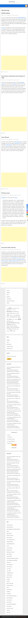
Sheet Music (9, 298)
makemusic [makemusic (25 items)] (17, 315)
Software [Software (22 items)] (8, 327)
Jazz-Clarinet (9, 566)
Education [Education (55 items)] (9, 311)
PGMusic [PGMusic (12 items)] (16, 319)
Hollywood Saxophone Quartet (12, 558)
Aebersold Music (10, 527)
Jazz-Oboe (9, 570)
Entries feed (9, 344)
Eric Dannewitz (9, 547)
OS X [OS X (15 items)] (13, 319)
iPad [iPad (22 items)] (14, 313)
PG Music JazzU (5, 193)
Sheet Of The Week (10, 300)
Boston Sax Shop (10, 535)
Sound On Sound (10, 608)
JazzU (16, 197)
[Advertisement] (14, 63)
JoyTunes (3, 27)
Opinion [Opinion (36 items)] (10, 319)
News (3, 243)
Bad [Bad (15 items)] (12, 308)
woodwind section (20, 259)
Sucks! (9, 434)
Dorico (8, 545)
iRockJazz (9, 562)
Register (8, 340)
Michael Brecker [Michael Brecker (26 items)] (13, 316)
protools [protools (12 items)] (12, 321)
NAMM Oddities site (22, 17)
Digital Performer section (14, 260)
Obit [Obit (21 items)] (7, 319)
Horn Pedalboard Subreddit (12, 560)
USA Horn (8, 612)
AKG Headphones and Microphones (13, 529)
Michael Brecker (10, 585)
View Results (14, 447)
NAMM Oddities (5, 13)
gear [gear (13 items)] (18, 311)
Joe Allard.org (9, 575)
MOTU (8, 587)
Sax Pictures (9, 602)
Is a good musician (11, 439)
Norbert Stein (9, 589)
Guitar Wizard (5, 137)
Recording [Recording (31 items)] (17, 322)
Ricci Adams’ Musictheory (12, 595)
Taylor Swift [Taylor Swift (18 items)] (13, 327)
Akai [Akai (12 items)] (7, 308)
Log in (8, 342)
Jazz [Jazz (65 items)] (8, 315)
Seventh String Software (11, 604)
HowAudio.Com (15, 257)
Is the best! (10, 437)
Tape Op (8, 610)
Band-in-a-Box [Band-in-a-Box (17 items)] (16, 308)
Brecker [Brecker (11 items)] (11, 309)
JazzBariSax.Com (10, 572)
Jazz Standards (10, 564)
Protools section (4, 260)
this (6, 146)
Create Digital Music (10, 543)
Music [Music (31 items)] (19, 316)
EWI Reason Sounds (10, 552)
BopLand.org (9, 533)
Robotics (14, 83)
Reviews (8, 296)
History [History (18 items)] (8, 313)
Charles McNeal (10, 541)
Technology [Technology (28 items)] (9, 328)
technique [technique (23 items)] (17, 327)
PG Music (3, 197)
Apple (8, 531)
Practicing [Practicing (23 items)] (9, 321)
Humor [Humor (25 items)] (11, 313)
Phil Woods (9, 593)
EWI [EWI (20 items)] (13, 311)
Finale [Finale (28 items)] (15, 311)
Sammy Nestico (10, 597)
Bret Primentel (9, 537)
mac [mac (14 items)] (14, 315)
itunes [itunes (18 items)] (18, 313)
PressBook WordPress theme (21, 616)
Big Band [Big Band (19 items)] (8, 309)
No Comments (15, 15)
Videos (6, 71)
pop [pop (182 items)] (19, 319)
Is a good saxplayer (11, 441)
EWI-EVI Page (9, 554)
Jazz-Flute (9, 568)
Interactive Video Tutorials (8, 247)
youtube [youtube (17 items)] (13, 330)
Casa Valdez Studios (10, 539)
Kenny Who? (10, 443)
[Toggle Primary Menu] (26, 6)
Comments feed (10, 346)
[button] (27, 205)
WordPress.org (9, 348)
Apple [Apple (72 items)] (10, 308)
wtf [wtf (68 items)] (11, 330)
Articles (4, 71)
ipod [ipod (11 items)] (15, 313)
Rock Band (16, 143)
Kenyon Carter (9, 577)
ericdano (10, 15)
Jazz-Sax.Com (12, 1)
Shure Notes (9, 606)
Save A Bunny (9, 600)
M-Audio (8, 579)
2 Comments (17, 139)
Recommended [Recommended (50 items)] (10, 322)
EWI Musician (9, 550)
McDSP (8, 581)
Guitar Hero (19, 141)
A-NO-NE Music (10, 525)
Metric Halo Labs (10, 583)
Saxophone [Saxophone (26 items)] (9, 324)
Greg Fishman (9, 556)
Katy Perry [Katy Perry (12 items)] (11, 315)
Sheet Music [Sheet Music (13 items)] (14, 324)
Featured (8, 292)
